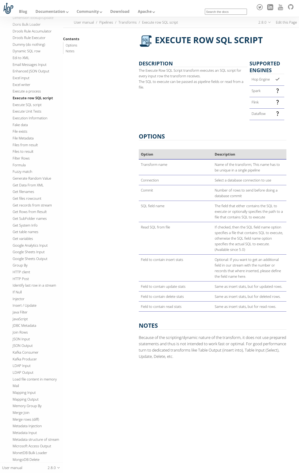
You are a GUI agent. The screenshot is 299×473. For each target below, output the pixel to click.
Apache (145, 11)
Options (71, 45)
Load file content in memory (35, 379)
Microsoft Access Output (32, 445)
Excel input (21, 77)
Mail (16, 385)
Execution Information (30, 118)
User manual (84, 22)
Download (119, 11)
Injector (19, 298)
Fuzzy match (22, 171)
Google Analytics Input (30, 245)
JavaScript (20, 318)
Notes (70, 51)
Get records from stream (32, 205)
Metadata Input (25, 432)
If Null (17, 292)
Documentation (50, 11)
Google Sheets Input (29, 251)
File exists (20, 131)
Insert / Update (24, 305)
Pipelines (106, 22)
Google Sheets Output (30, 258)
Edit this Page (286, 22)
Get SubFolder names (30, 218)
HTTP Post (21, 278)
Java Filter (20, 312)
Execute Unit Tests (27, 111)
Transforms (127, 22)
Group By (20, 265)
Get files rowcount (27, 198)
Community (88, 11)
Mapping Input (24, 392)
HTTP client (21, 271)
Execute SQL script (27, 104)
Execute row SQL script (33, 97)
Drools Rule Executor (29, 37)
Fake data (20, 124)
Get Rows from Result (30, 211)
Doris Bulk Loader (27, 24)
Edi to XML (21, 57)
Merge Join (21, 412)
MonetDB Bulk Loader (30, 452)
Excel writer (21, 84)
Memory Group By (27, 405)
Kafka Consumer (26, 352)
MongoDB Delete (26, 459)
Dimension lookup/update (33, 17)
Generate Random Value (32, 178)
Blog (23, 11)
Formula (19, 164)
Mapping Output (26, 399)
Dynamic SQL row (26, 50)
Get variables (23, 238)
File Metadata (23, 138)
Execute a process (27, 91)
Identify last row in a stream (34, 285)
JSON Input (21, 338)
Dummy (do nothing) (29, 44)
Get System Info (25, 225)
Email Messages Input (29, 64)
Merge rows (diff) (26, 419)
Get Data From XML (28, 185)
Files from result (25, 144)
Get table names (25, 231)
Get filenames (23, 191)
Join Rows (20, 332)
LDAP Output (23, 372)
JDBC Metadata (24, 325)
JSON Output (23, 345)
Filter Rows (21, 158)
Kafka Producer (25, 359)
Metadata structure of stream (36, 439)
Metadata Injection (27, 425)
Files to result (23, 151)
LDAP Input (22, 365)
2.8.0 (262, 22)
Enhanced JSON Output (31, 71)
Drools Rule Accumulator (32, 31)
